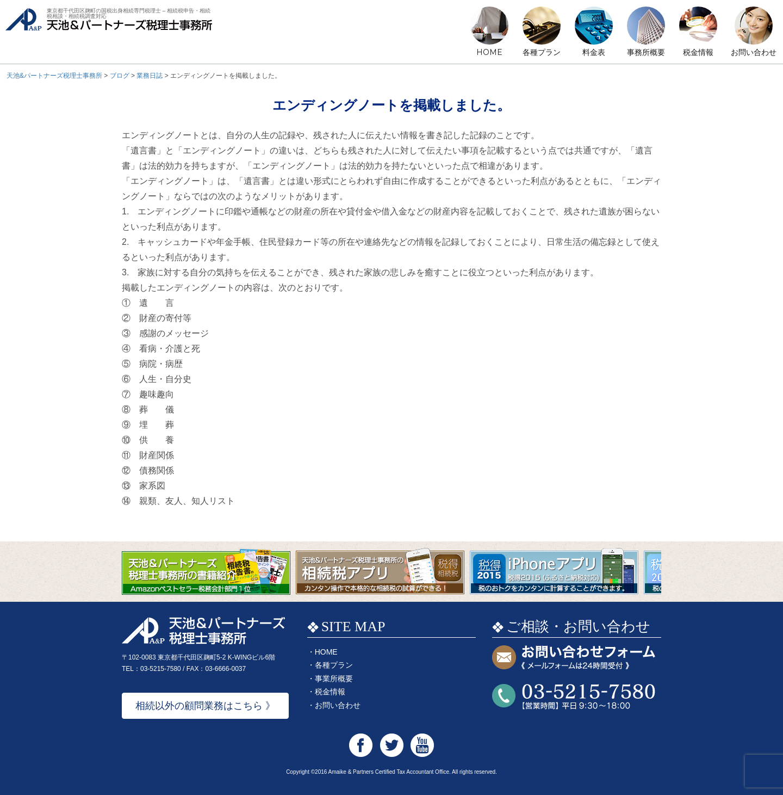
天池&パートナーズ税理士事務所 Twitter (391, 745)
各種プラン (542, 52)
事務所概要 (646, 52)
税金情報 (698, 52)
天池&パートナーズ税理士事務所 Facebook (360, 745)
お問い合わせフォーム (573, 658)
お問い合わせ (753, 52)
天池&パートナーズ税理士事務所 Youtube (422, 745)
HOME (489, 52)
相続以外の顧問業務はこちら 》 (205, 705)
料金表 (593, 52)
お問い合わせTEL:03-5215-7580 (573, 697)
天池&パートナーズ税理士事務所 (108, 33)
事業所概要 (334, 678)
